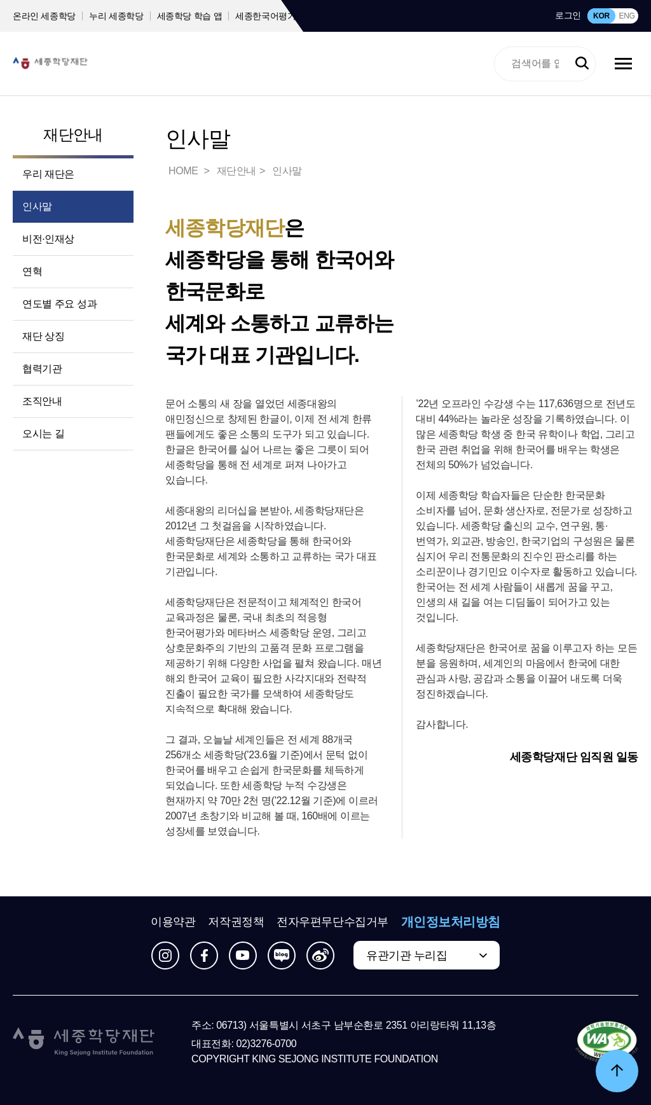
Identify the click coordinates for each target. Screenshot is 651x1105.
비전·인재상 (48, 238)
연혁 (32, 271)
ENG (626, 15)
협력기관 (42, 368)
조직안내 (42, 401)
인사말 (37, 206)
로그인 (568, 15)
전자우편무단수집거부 (332, 922)
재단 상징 (43, 336)
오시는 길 (43, 433)
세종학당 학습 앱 (190, 16)
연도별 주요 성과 (59, 303)
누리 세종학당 (116, 16)
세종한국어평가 (265, 16)
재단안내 (73, 134)
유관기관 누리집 (406, 955)
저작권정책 (236, 922)
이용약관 (173, 922)
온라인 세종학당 (44, 16)
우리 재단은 (48, 174)
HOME (184, 170)
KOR (601, 15)
